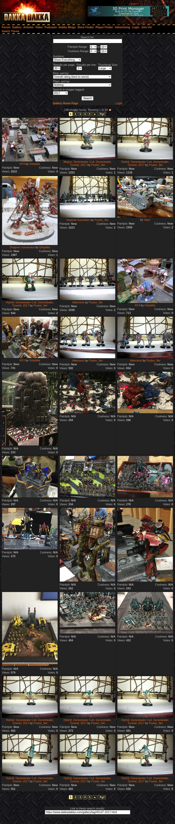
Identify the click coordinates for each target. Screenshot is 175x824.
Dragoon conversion (22, 247)
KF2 (22, 360)
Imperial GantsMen (78, 220)
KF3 (22, 163)
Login (118, 103)
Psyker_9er (98, 164)
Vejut (147, 219)
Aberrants (78, 302)
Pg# (102, 114)
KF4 (137, 305)
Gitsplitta (34, 163)
